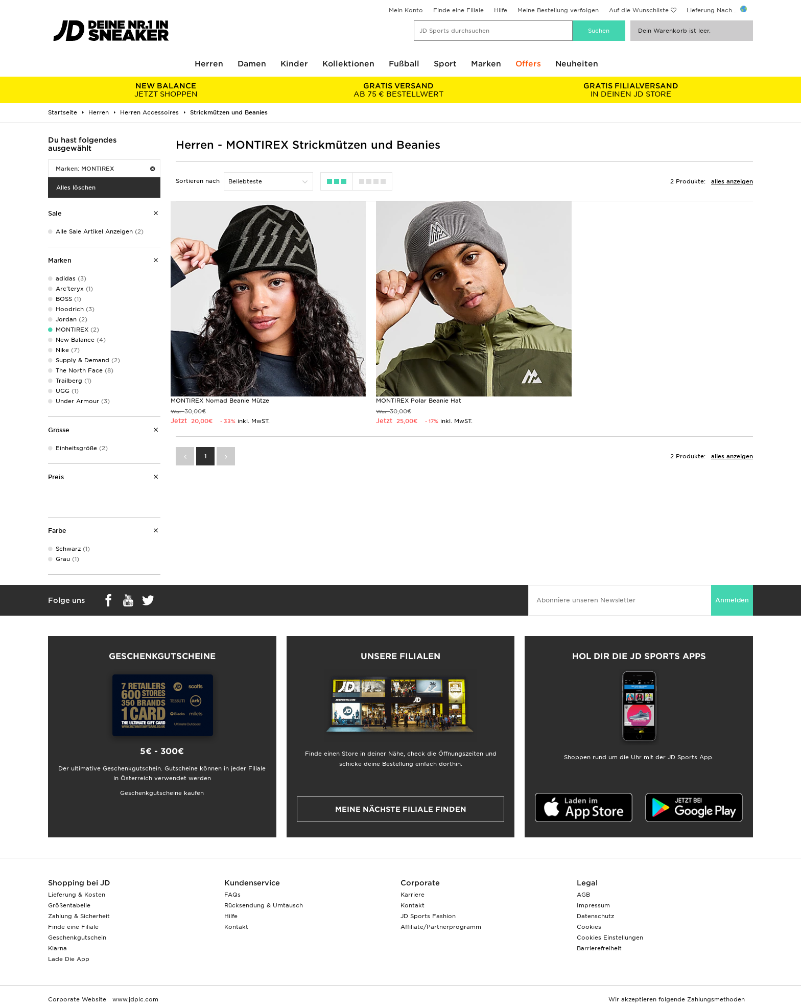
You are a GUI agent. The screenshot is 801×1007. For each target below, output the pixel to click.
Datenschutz (595, 916)
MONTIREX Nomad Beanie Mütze (220, 397)
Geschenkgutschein (77, 937)
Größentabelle (69, 905)
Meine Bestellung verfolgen (558, 10)
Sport (445, 63)
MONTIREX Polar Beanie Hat (415, 397)
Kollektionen (348, 63)
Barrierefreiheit (599, 948)
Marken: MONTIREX (105, 168)
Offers (528, 63)
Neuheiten (576, 63)
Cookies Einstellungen (610, 937)
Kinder (294, 63)
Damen (252, 63)
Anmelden (732, 600)
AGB (583, 894)
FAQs (232, 894)
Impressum (593, 905)
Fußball (404, 63)
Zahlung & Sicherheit (79, 916)
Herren (209, 63)
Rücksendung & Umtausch (263, 905)
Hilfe (500, 10)
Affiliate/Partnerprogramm (440, 926)
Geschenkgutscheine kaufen (162, 793)
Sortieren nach (198, 180)
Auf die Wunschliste (639, 10)
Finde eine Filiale (458, 10)
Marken (486, 63)
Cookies (589, 926)
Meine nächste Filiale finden (400, 809)
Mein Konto (406, 10)
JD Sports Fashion (428, 916)
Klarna (57, 948)
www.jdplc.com (134, 999)
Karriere (412, 894)
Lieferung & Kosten (76, 894)
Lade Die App (68, 959)
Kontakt (236, 926)
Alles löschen (76, 187)
